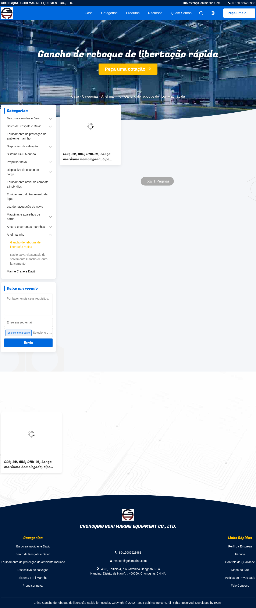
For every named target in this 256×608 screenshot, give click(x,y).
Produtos (133, 13)
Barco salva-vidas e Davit (23, 118)
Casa (89, 13)
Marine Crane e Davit (21, 271)
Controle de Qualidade (240, 562)
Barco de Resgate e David (24, 126)
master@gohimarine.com (203, 3)
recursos (155, 13)
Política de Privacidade (240, 577)
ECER (218, 602)
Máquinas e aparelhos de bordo (23, 217)
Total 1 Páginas (157, 181)
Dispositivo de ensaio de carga (23, 172)
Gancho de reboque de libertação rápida (25, 245)
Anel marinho (111, 96)
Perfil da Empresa (240, 546)
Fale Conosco (240, 585)
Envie (28, 342)
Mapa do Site (240, 570)
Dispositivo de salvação (22, 146)
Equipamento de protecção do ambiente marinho (26, 136)
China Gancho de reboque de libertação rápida (64, 602)
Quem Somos (181, 13)
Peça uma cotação (241, 13)
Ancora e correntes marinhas (26, 226)
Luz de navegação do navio (25, 206)
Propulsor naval (17, 162)
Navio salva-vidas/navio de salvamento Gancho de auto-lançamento (29, 259)
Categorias (109, 13)
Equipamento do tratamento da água (27, 196)
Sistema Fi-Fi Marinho (21, 154)
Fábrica (240, 554)
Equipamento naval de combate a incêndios (28, 184)
